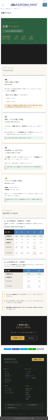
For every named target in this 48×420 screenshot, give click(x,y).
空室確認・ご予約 (18, 338)
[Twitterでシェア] (8, 349)
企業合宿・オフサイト (30, 375)
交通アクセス (7, 382)
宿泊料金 (27, 392)
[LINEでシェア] (32, 349)
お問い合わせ (31, 338)
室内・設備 (7, 373)
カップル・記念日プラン (9, 392)
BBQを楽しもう (8, 375)
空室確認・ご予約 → (38, 359)
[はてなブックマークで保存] (24, 349)
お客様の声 (28, 394)
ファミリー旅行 (8, 388)
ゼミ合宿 (27, 373)
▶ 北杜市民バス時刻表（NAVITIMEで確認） (14, 227)
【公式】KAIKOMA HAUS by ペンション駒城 (25, 418)
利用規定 (27, 399)
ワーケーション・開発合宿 (31, 378)
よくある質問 (28, 396)
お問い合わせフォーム (12, 407)
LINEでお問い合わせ (33, 404)
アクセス (45, 1)
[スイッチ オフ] (45, 5)
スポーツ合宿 (28, 371)
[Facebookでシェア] (16, 349)
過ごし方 (6, 371)
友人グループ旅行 (8, 390)
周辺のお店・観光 (8, 380)
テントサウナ (7, 378)
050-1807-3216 (11, 404)
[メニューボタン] (3, 5)
